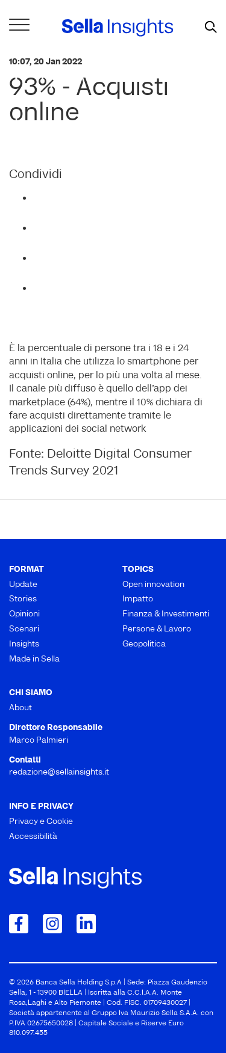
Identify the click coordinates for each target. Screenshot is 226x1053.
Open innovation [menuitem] (153, 584)
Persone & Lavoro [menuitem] (156, 629)
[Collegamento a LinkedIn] (86, 923)
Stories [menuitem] (23, 599)
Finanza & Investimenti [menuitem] (165, 614)
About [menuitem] (20, 708)
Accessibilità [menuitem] (33, 836)
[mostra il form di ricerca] (211, 27)
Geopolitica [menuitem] (144, 644)
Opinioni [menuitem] (24, 614)
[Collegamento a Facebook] (18, 923)
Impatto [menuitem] (137, 599)
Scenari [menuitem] (24, 629)
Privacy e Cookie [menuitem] (41, 821)
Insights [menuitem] (24, 644)
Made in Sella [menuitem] (34, 659)
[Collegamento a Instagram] (52, 923)
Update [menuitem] (23, 584)
